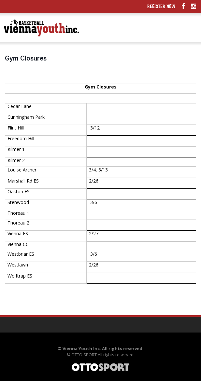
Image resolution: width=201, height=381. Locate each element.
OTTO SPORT (84, 355)
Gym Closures (26, 58)
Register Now (161, 7)
